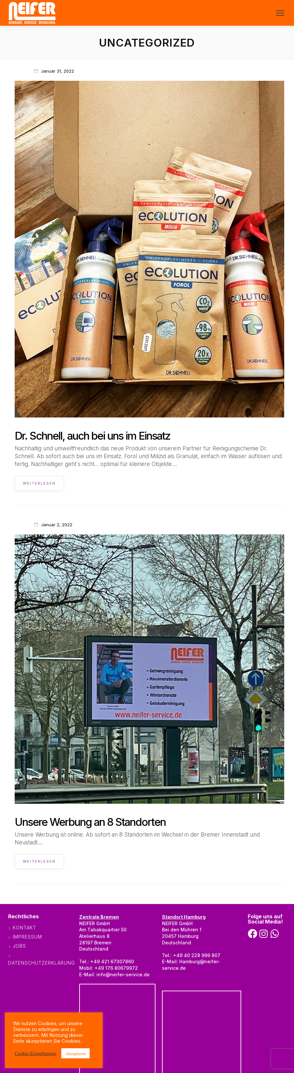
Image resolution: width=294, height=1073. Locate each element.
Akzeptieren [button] (75, 1053)
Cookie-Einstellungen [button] (35, 1053)
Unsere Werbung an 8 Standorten (90, 821)
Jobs (19, 946)
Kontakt (24, 927)
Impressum (27, 936)
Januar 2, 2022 (56, 524)
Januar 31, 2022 (57, 71)
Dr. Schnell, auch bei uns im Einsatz (92, 435)
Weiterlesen (39, 483)
